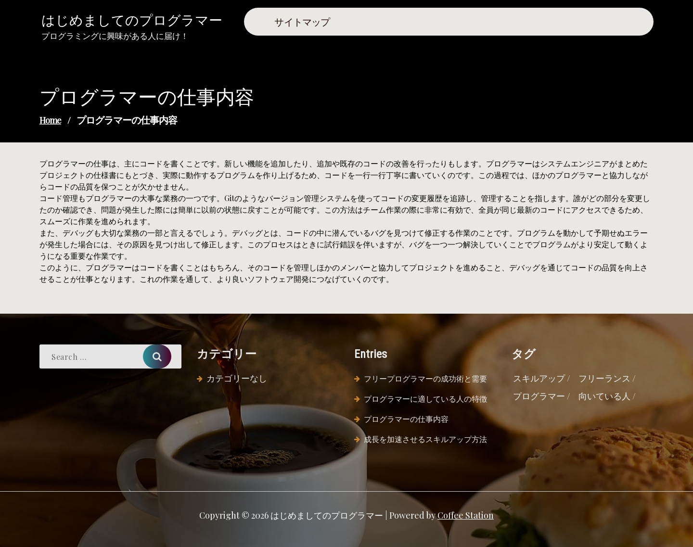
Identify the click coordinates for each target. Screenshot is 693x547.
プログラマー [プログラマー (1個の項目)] (539, 396)
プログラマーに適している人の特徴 (425, 399)
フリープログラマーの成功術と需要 (425, 378)
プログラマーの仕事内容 (406, 419)
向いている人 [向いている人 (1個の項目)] (604, 396)
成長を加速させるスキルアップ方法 (425, 439)
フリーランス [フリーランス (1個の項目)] (604, 378)
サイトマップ (302, 21)
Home (50, 120)
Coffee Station (465, 515)
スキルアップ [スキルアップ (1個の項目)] (539, 378)
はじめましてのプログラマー (131, 19)
